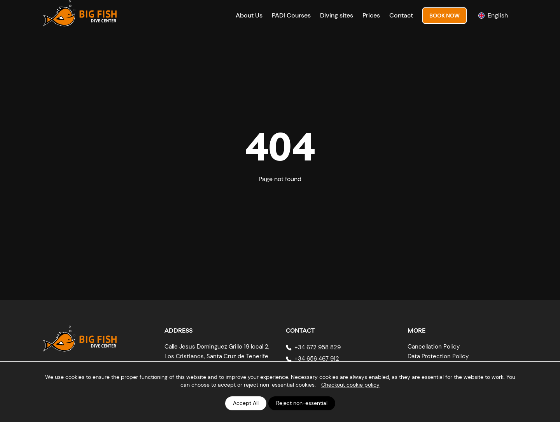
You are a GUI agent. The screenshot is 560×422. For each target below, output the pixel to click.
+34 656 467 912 (316, 359)
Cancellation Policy (434, 347)
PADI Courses (291, 15)
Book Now (444, 15)
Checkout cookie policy (350, 384)
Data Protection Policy (438, 356)
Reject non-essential (301, 402)
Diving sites (336, 15)
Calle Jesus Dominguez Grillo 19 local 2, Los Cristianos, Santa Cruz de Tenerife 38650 (217, 356)
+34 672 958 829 (317, 347)
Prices (371, 15)
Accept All (246, 402)
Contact (401, 15)
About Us (249, 15)
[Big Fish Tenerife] (80, 335)
